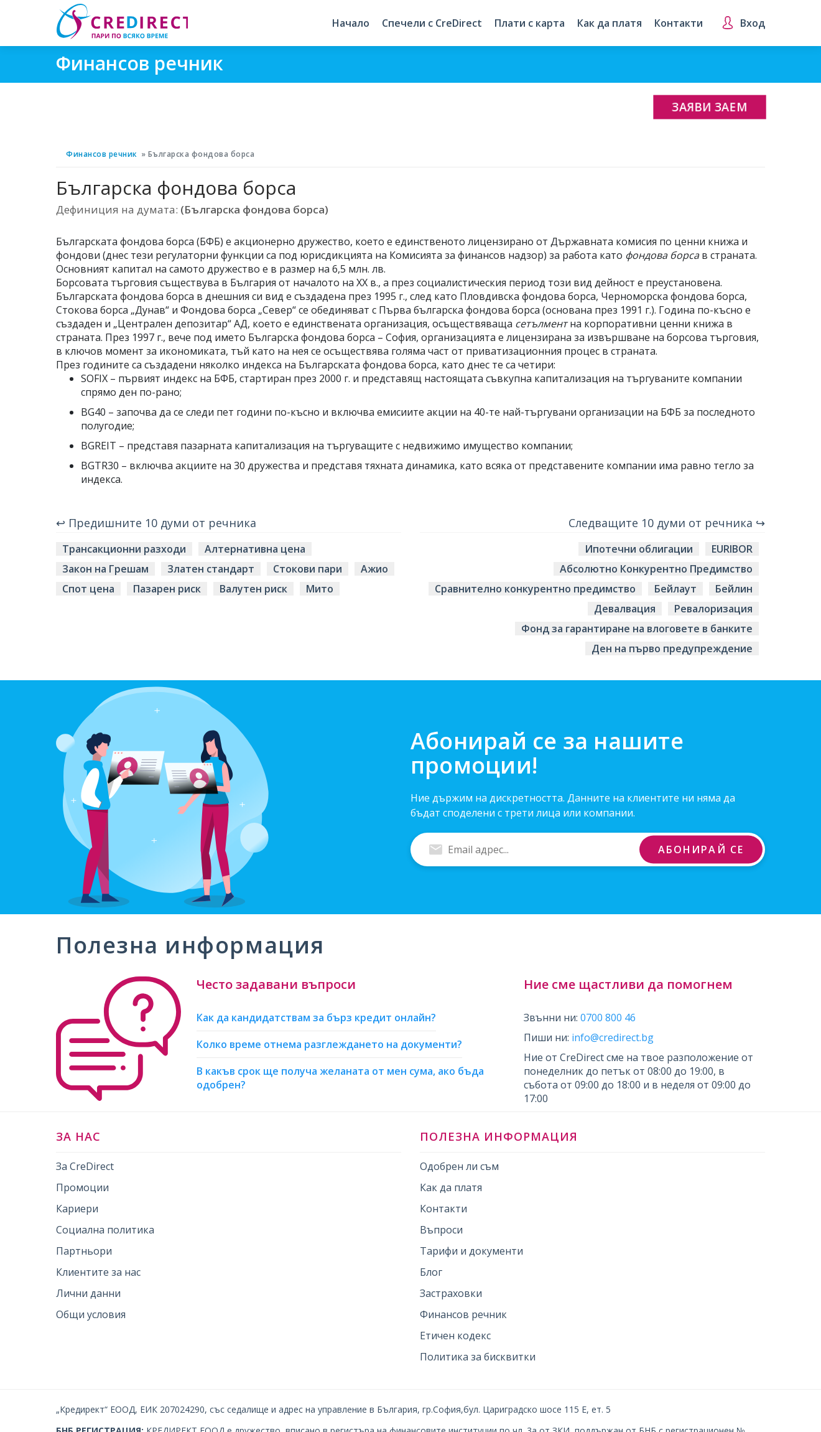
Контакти (678, 23)
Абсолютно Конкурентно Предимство (656, 569)
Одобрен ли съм (459, 1166)
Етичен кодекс (455, 1335)
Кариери (77, 1208)
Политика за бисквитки (478, 1357)
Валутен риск (253, 589)
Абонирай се (701, 849)
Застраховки (451, 1293)
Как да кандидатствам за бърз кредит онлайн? (316, 1017)
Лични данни (88, 1293)
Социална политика (105, 1230)
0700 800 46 (608, 1017)
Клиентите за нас (98, 1272)
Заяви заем (709, 107)
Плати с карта (529, 23)
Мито (319, 589)
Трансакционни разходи (124, 549)
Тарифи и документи (471, 1251)
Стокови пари (307, 569)
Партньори (84, 1251)
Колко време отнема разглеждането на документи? (329, 1044)
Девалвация (625, 608)
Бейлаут (675, 589)
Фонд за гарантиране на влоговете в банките (637, 628)
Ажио (374, 569)
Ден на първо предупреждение (672, 648)
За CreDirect (85, 1166)
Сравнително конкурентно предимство (535, 589)
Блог (431, 1272)
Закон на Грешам (105, 569)
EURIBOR (732, 549)
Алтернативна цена (255, 549)
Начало (350, 23)
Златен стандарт (210, 569)
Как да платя (609, 23)
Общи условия (91, 1314)
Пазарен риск (167, 589)
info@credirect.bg (613, 1037)
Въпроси (441, 1230)
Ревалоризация (713, 608)
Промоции (82, 1187)
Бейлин (734, 589)
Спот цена (88, 589)
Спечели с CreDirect (432, 23)
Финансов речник (101, 154)
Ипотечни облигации (639, 549)
